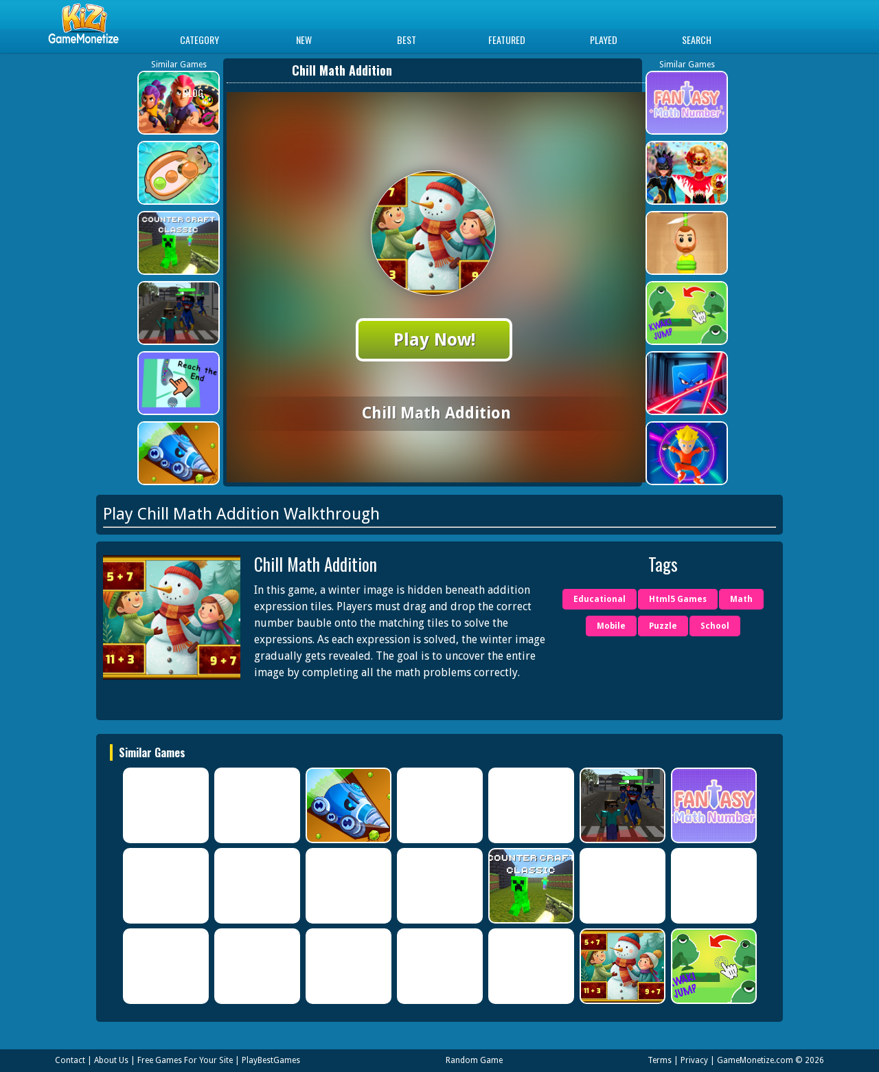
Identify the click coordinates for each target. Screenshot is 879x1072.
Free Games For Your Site (185, 1060)
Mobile (611, 626)
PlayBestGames (271, 1060)
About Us (111, 1060)
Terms (660, 1060)
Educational (599, 599)
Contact (70, 1060)
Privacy (694, 1060)
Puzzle (663, 626)
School (714, 626)
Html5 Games (678, 599)
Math (741, 599)
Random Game (474, 1060)
